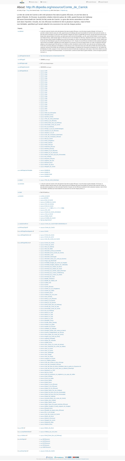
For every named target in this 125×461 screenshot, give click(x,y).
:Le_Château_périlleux (48, 360)
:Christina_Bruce (46, 292)
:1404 (43, 102)
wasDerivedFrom (23, 223)
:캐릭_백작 (45, 210)
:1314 (43, 80)
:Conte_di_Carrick (46, 206)
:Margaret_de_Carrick (47, 166)
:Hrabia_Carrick (46, 216)
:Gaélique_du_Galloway (48, 328)
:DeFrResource (45, 441)
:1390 (43, 98)
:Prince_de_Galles (47, 378)
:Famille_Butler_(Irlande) (48, 322)
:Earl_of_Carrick (45, 196)
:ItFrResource (44, 445)
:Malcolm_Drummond (47, 418)
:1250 (43, 72)
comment (21, 183)
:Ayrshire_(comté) (46, 116)
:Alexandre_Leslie (46, 254)
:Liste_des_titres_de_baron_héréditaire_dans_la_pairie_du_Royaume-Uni (60, 366)
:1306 (43, 78)
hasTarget (22, 439)
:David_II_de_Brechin (47, 300)
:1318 (43, 82)
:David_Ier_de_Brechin (48, 302)
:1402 (43, 100)
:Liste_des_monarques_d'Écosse (50, 136)
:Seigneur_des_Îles (47, 160)
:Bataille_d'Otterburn (47, 278)
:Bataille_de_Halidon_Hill (48, 280)
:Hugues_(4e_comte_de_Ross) (50, 336)
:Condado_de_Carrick (48, 202)
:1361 (43, 92)
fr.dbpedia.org (63, 10)
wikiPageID (21, 59)
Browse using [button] (33, 2)
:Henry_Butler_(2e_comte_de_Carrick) (52, 334)
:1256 (43, 74)
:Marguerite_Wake (46, 422)
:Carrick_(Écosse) (46, 286)
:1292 (43, 76)
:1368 (43, 96)
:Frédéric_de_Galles (47, 324)
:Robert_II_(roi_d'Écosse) (48, 386)
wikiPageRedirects (24, 235)
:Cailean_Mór (45, 282)
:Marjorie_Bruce (46, 424)
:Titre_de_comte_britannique (49, 118)
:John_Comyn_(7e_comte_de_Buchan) (52, 344)
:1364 (43, 94)
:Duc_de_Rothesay (47, 126)
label (20, 192)
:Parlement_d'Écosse (47, 146)
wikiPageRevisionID (23, 67)
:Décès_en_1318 (46, 316)
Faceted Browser (91, 2)
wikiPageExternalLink (24, 55)
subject (20, 180)
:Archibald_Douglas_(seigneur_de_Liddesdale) (54, 264)
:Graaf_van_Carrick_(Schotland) (50, 212)
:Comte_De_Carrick (47, 235)
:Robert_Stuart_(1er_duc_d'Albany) (51, 390)
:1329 (43, 86)
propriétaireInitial (24, 431)
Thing (27, 10)
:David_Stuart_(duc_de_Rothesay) (51, 122)
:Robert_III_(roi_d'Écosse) (48, 150)
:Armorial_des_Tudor (47, 276)
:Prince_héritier (46, 380)
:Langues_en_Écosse (47, 358)
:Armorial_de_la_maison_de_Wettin (51, 274)
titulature (22, 435)
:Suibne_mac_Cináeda (48, 400)
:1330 (43, 88)
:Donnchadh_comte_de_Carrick (50, 124)
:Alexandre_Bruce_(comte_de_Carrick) (52, 252)
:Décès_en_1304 (46, 314)
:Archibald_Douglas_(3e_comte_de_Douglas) (53, 262)
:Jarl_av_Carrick (46, 214)
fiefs (21, 428)
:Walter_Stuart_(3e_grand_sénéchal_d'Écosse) (54, 404)
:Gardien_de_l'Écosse (47, 326)
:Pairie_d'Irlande (46, 142)
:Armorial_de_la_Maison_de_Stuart (51, 268)
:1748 (43, 110)
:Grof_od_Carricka (47, 204)
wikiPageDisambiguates (25, 231)
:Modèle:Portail (46, 174)
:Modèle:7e (45, 172)
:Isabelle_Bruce (46, 342)
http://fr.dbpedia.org (45, 10)
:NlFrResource (45, 439)
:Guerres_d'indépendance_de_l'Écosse (52, 332)
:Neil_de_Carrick (46, 138)
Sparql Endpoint (103, 2)
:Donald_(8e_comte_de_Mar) (49, 306)
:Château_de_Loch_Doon (48, 294)
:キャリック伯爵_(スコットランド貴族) (52, 208)
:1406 (43, 104)
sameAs (20, 196)
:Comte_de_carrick (47, 237)
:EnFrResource (45, 443)
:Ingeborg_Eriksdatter (47, 338)
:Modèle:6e (45, 170)
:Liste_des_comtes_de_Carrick (50, 239)
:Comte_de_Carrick (47, 227)
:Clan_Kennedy (46, 296)
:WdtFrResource (45, 447)
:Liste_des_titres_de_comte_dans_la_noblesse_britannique (57, 368)
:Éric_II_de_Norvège (47, 412)
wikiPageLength (22, 63)
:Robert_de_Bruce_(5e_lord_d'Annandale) (52, 392)
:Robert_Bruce (46, 382)
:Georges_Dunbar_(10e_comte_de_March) (53, 330)
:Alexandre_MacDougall (48, 256)
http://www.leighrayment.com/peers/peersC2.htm (52, 55)
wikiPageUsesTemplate (25, 170)
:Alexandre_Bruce (46, 114)
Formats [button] (44, 2)
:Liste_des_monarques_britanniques (51, 134)
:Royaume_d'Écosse (47, 158)
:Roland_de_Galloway (47, 396)
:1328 (43, 84)
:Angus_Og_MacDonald (48, 260)
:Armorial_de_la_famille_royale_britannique (53, 270)
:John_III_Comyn (46, 348)
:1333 (43, 90)
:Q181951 (44, 198)
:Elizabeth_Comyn (46, 320)
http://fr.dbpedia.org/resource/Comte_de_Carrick (57, 7)
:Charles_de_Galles (47, 290)
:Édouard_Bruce (46, 162)
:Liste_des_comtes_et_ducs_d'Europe (51, 362)
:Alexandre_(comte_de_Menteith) (50, 250)
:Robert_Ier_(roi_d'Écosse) (49, 152)
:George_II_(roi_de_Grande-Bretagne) (51, 128)
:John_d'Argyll (45, 354)
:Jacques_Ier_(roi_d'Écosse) (49, 130)
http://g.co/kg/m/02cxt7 (46, 220)
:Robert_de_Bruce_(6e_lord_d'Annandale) (52, 154)
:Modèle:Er (45, 176)
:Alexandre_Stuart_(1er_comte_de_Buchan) (53, 258)
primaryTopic (23, 451)
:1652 (43, 108)
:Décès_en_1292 (46, 312)
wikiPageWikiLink (23, 70)
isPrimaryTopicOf (23, 227)
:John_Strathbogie (46, 352)
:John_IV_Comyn (46, 350)
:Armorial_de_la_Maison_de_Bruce (51, 266)
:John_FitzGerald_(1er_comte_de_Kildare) (53, 346)
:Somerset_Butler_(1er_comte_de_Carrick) (53, 398)
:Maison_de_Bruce (47, 164)
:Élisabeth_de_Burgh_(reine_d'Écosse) (52, 410)
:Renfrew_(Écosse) (47, 148)
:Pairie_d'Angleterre (47, 140)
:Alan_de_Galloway (47, 246)
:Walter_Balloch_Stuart (48, 402)
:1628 (43, 106)
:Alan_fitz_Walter (46, 248)
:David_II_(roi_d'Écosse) (48, 120)
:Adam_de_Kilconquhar (48, 112)
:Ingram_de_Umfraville (48, 340)
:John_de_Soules (46, 356)
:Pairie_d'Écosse (46, 144)
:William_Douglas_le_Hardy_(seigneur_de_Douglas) (55, 406)
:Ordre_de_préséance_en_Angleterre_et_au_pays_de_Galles (57, 374)
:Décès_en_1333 (46, 318)
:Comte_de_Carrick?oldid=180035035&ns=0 (53, 223)
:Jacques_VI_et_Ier (47, 132)
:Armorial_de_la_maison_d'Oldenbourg (52, 272)
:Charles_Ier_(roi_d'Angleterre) (50, 288)
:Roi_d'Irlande (45, 156)
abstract (20, 31)
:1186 (43, 70)
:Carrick (44, 231)
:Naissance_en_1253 (47, 370)
